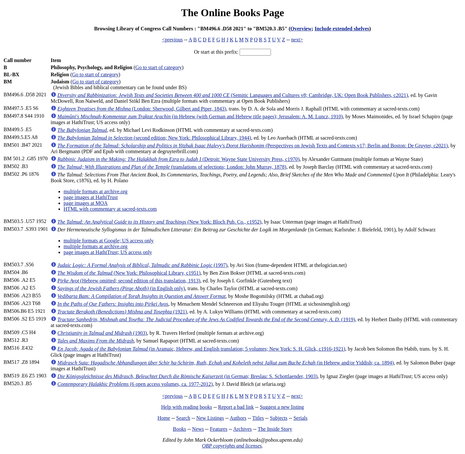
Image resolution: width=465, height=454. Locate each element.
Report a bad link (236, 407)
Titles (258, 418)
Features (218, 429)
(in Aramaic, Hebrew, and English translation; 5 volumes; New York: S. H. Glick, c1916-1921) (201, 349)
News (198, 429)
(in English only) (121, 288)
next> (297, 39)
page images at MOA (86, 203)
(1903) (102, 333)
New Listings (210, 418)
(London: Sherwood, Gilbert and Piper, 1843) (141, 108)
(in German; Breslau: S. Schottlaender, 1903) (187, 376)
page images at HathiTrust (91, 197)
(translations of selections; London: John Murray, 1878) (171, 167)
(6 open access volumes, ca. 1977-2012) (135, 384)
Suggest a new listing (282, 407)
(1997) (142, 265)
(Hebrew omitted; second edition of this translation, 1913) (128, 280)
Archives (242, 429)
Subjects (278, 418)
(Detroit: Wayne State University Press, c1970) (178, 159)
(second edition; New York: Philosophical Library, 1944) (154, 138)
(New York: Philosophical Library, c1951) (129, 273)
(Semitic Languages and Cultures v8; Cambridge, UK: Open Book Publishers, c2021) (232, 95)
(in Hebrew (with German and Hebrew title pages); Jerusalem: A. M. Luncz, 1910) (200, 116)
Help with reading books (186, 407)
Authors (238, 418)
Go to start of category (158, 67)
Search (183, 418)
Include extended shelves (342, 28)
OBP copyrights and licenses (232, 446)
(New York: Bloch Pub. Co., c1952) (159, 222)
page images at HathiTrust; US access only (108, 252)
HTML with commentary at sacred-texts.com (110, 209)
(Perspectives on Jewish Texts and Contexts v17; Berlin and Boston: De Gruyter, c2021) (252, 145)
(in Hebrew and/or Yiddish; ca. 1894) (225, 362)
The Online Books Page (232, 12)
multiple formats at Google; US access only (109, 240)
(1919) (206, 319)
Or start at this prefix (215, 52)
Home (164, 418)
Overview (301, 28)
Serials (301, 418)
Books (179, 429)
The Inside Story (275, 429)
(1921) (122, 311)
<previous (172, 39)
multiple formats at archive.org (96, 191)
